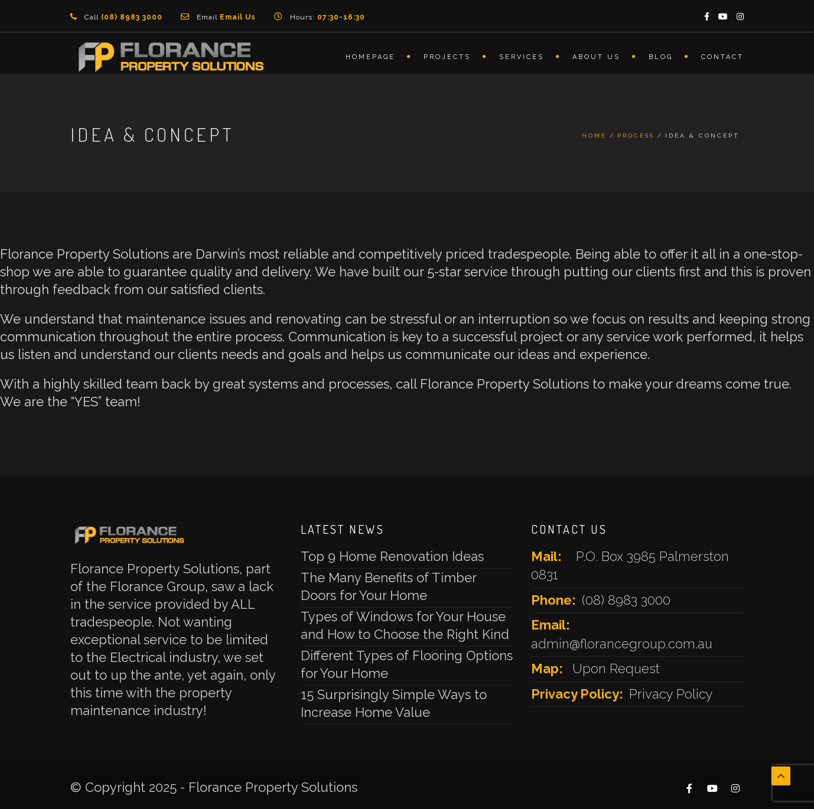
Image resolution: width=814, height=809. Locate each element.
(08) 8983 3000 (626, 600)
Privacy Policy (671, 694)
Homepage (370, 57)
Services (521, 57)
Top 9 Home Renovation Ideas (392, 556)
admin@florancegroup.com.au (621, 643)
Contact (722, 57)
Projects (447, 57)
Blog (661, 57)
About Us (596, 57)
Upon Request (616, 668)
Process (636, 135)
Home (594, 135)
